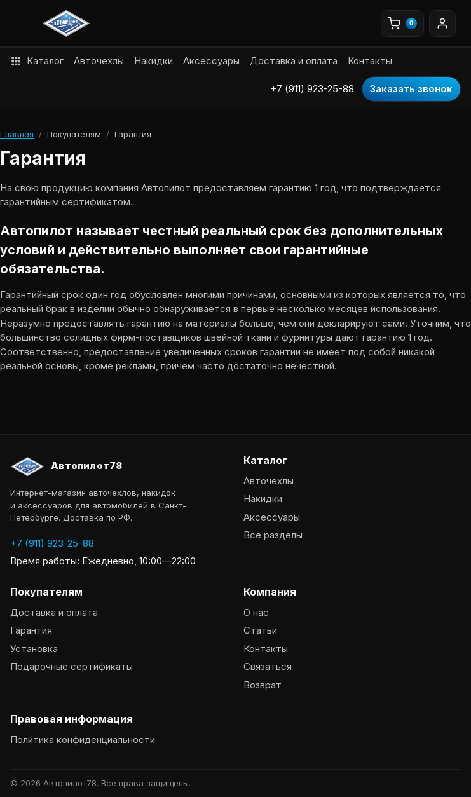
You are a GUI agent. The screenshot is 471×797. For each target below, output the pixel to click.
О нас (256, 612)
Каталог (37, 61)
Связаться (267, 666)
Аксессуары (211, 61)
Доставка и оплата (294, 61)
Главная (17, 134)
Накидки (153, 61)
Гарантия (31, 630)
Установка (34, 649)
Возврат (262, 685)
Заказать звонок (411, 89)
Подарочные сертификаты (71, 666)
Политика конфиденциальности (82, 739)
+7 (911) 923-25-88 (312, 89)
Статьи (260, 630)
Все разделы (273, 535)
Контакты (370, 61)
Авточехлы (99, 61)
